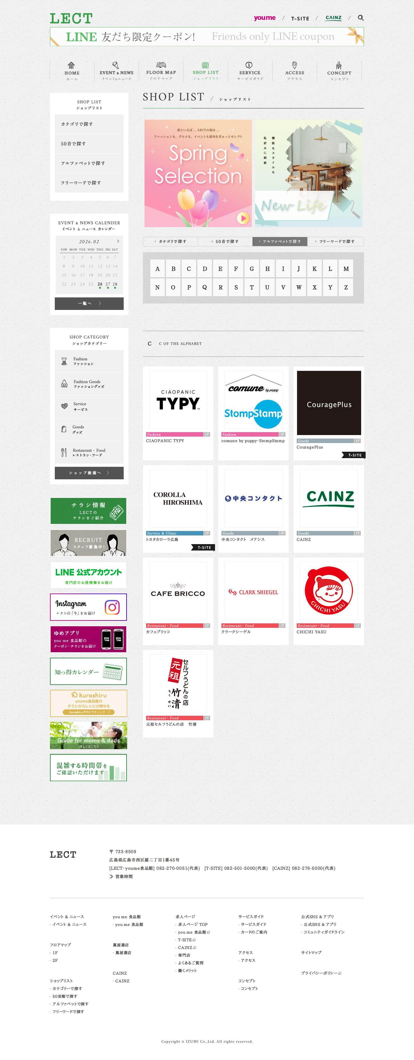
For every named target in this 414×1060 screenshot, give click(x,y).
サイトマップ (311, 952)
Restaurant (89, 452)
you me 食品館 (127, 917)
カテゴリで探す (89, 124)
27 (108, 284)
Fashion (89, 361)
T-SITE (185, 940)
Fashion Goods (89, 384)
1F (55, 952)
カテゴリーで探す (67, 988)
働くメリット (187, 970)
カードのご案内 (254, 932)
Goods (89, 429)
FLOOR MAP (161, 71)
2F (55, 960)
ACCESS (295, 71)
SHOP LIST (206, 71)
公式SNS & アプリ (317, 917)
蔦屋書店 (121, 945)
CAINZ (120, 973)
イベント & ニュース (67, 917)
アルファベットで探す (89, 163)
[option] (198, 173)
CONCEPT (339, 71)
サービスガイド (251, 917)
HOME (72, 71)
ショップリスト (61, 981)
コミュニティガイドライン (324, 932)
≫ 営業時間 (121, 877)
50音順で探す (65, 996)
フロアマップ (60, 945)
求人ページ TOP (193, 924)
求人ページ (185, 917)
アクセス (245, 952)
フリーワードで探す (89, 182)
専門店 (184, 955)
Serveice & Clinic (89, 407)
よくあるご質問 (191, 963)
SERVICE (250, 71)
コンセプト (247, 981)
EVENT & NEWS (117, 71)
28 (115, 284)
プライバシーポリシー (319, 973)
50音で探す (89, 143)
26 (100, 284)
